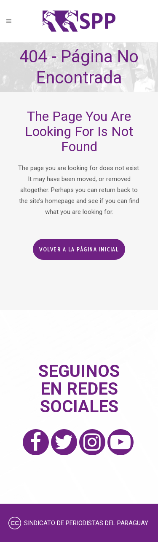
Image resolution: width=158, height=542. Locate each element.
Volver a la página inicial (79, 249)
